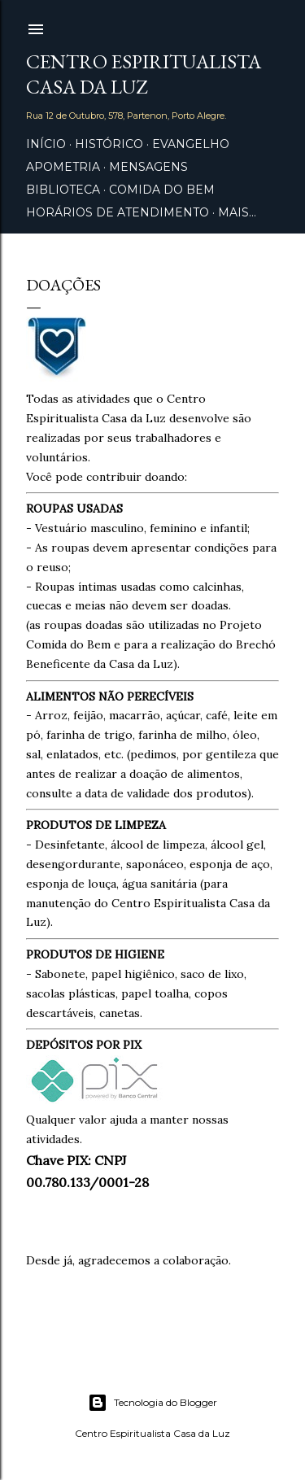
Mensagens (148, 166)
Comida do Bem (162, 189)
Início (46, 144)
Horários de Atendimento (117, 212)
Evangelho (190, 144)
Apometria (63, 166)
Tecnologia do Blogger (152, 1402)
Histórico (109, 144)
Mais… (237, 212)
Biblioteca (63, 189)
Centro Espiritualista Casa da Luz (143, 74)
